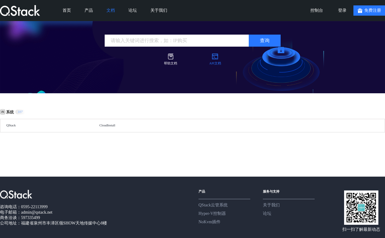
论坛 (267, 213)
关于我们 (271, 205)
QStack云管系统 (213, 205)
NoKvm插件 (209, 222)
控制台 (316, 10)
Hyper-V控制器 (212, 213)
